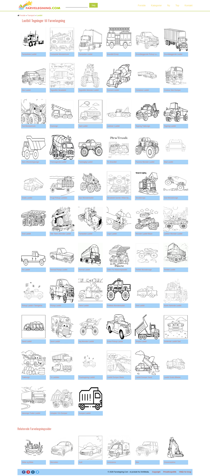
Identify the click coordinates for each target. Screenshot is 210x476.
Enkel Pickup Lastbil (115, 341)
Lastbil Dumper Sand (144, 377)
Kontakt (188, 5)
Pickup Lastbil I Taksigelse (32, 306)
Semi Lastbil (55, 341)
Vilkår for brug (185, 472)
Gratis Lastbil (27, 198)
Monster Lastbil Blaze (144, 234)
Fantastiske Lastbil (29, 54)
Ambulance (111, 462)
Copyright (156, 472)
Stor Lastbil (26, 90)
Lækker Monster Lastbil (173, 234)
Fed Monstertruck (28, 126)
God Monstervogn (171, 198)
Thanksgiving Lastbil (87, 377)
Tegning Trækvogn (143, 126)
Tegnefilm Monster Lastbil (89, 90)
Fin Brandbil (112, 162)
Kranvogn (54, 126)
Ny (168, 5)
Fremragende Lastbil (58, 162)
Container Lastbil (142, 90)
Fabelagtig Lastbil (85, 162)
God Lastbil (26, 234)
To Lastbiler (54, 377)
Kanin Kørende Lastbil (172, 306)
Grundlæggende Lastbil (173, 54)
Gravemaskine (169, 462)
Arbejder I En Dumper (58, 413)
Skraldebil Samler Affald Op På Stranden (123, 198)
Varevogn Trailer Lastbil (31, 413)
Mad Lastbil (168, 162)
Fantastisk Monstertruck (59, 54)
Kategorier (156, 5)
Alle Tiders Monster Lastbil (60, 234)
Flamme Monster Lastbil (145, 162)
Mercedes (54, 462)
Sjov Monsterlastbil (86, 198)
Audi (80, 462)
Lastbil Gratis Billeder (172, 377)
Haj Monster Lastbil (86, 341)
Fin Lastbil (26, 270)
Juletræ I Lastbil (113, 126)
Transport (31, 15)
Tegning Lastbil (170, 126)
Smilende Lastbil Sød (172, 341)
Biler (137, 462)
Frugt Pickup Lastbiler (58, 198)
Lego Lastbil (112, 234)
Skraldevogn (140, 198)
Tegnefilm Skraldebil (58, 90)
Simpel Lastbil (141, 341)
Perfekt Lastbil (169, 270)
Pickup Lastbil (55, 306)
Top (177, 5)
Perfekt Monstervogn (144, 270)
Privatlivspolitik (169, 472)
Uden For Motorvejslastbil (117, 270)
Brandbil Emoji (112, 54)
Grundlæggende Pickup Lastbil (148, 54)
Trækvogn (26, 377)
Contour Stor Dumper (172, 90)
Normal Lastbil (84, 270)
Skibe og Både (27, 462)
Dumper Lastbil (85, 413)
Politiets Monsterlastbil (116, 306)
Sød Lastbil (83, 126)
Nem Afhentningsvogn (30, 162)
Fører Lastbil (84, 306)
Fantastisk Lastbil (85, 54)
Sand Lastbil (27, 341)
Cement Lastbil (113, 90)
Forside (142, 5)
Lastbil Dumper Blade (115, 377)
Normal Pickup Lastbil (58, 270)
